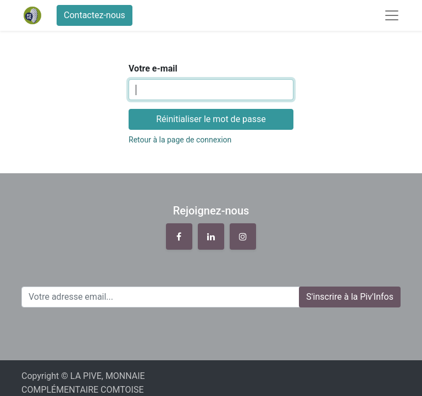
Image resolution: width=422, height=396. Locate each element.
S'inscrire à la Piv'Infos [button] (349, 297)
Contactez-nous (94, 15)
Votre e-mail (153, 68)
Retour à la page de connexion (180, 139)
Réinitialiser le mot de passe (211, 119)
